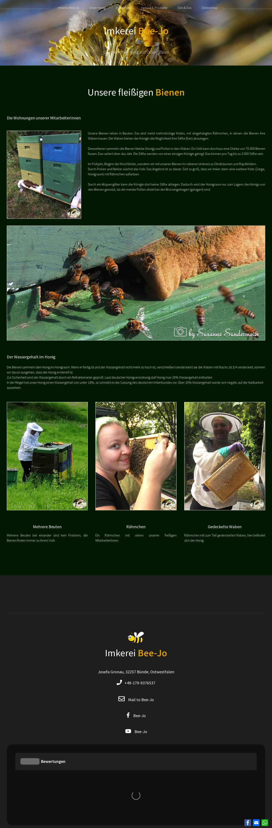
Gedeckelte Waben (225, 526)
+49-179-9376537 (138, 682)
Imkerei (136, 30)
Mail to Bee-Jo (141, 699)
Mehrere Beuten (47, 526)
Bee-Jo (138, 715)
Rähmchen (136, 526)
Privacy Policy (126, 747)
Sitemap (149, 747)
